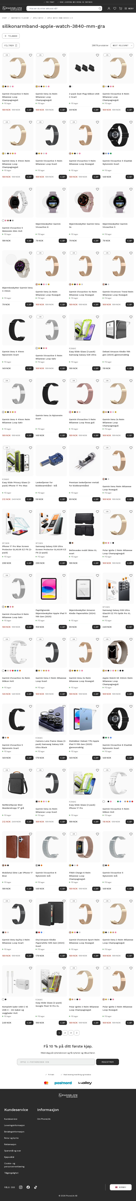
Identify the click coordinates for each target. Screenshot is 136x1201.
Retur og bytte (11, 1138)
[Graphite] (120, 671)
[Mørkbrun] (6, 865)
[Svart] (6, 86)
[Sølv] (10, 86)
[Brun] (8, 220)
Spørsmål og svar (12, 1150)
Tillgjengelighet (11, 1173)
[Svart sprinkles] (123, 801)
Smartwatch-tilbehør (20, 18)
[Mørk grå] (106, 153)
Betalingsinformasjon (14, 1131)
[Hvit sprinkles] (115, 801)
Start (4, 18)
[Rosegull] (8, 86)
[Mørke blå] (111, 738)
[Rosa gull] (13, 86)
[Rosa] (6, 220)
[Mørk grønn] (15, 671)
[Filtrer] (11, 45)
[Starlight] (118, 671)
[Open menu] (129, 8)
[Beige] (8, 671)
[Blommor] (106, 801)
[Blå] (108, 153)
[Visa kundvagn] (120, 8)
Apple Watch (38, 18)
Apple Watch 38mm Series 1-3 (60, 18)
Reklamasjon (10, 1144)
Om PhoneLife (43, 1119)
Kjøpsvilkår (9, 1157)
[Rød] (13, 671)
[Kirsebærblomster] (44, 932)
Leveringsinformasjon (14, 1125)
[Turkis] (120, 801)
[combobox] (122, 45)
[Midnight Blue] (123, 671)
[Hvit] (72, 86)
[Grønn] (111, 153)
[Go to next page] (76, 1032)
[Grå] (13, 220)
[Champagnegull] (3, 86)
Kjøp (29, 109)
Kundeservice (10, 1119)
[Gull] (44, 86)
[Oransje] (20, 671)
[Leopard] (113, 801)
